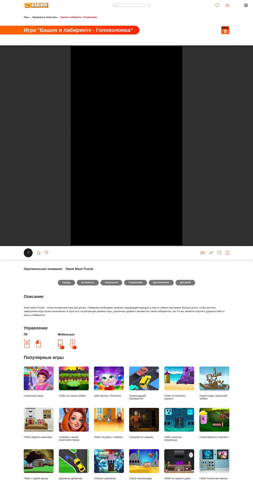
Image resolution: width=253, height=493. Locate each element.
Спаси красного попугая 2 (214, 459)
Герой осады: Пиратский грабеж (214, 419)
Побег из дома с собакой (109, 459)
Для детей (185, 318)
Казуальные (111, 318)
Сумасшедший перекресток (144, 419)
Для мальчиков (161, 318)
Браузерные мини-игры (45, 17)
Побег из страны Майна (74, 418)
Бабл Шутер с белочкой (109, 418)
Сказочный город (39, 418)
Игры (26, 17)
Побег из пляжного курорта (179, 419)
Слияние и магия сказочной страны (74, 460)
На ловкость (87, 318)
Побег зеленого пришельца (179, 460)
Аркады (66, 318)
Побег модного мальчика (39, 459)
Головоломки (135, 318)
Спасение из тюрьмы (144, 459)
